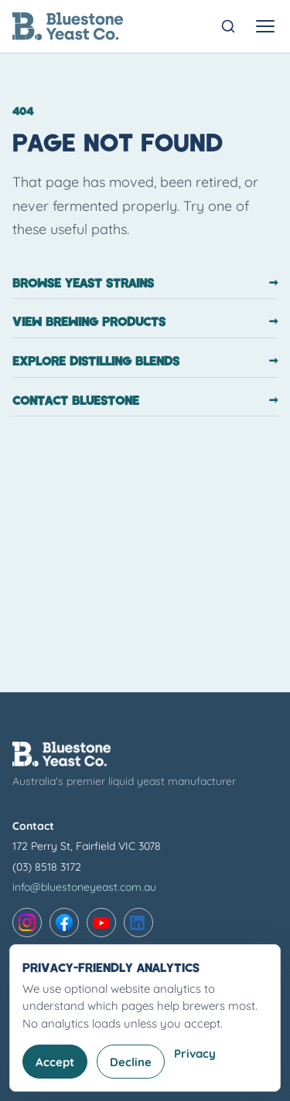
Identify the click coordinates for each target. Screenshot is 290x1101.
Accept (55, 1062)
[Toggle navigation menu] (265, 26)
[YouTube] (101, 922)
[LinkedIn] (138, 922)
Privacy (195, 1053)
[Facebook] (64, 922)
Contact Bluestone (145, 400)
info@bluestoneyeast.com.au (84, 887)
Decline (131, 1062)
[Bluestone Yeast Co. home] (67, 26)
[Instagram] (27, 922)
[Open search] (228, 26)
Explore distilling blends (145, 361)
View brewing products (145, 321)
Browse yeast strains (145, 283)
